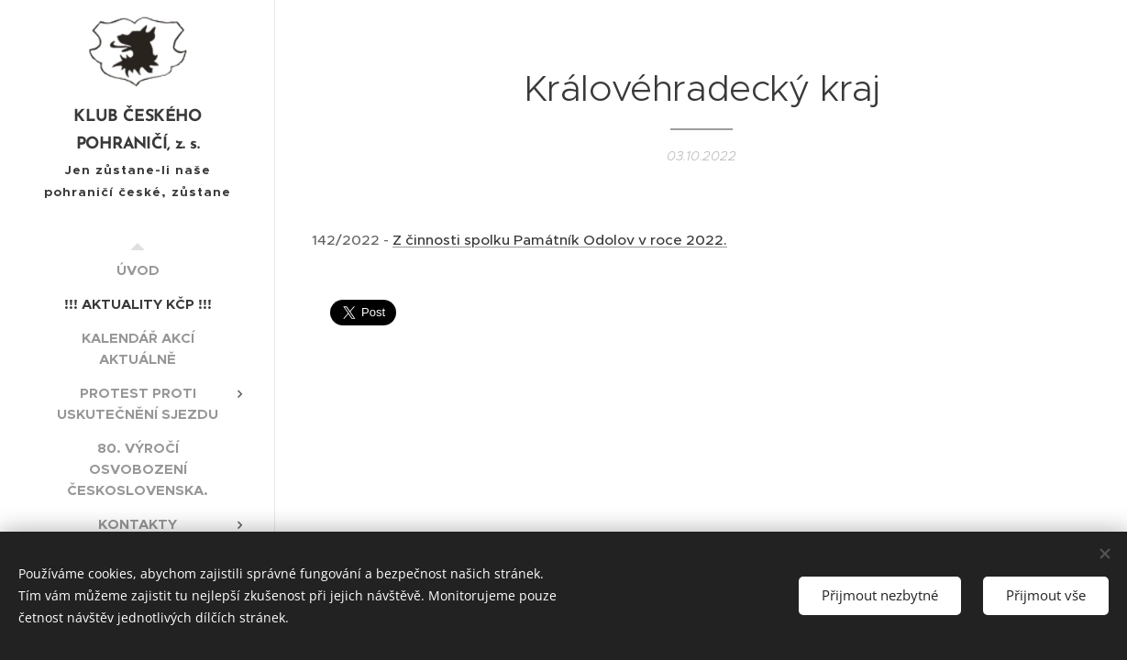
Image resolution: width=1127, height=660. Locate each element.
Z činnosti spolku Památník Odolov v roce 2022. (559, 239)
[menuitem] (138, 269)
